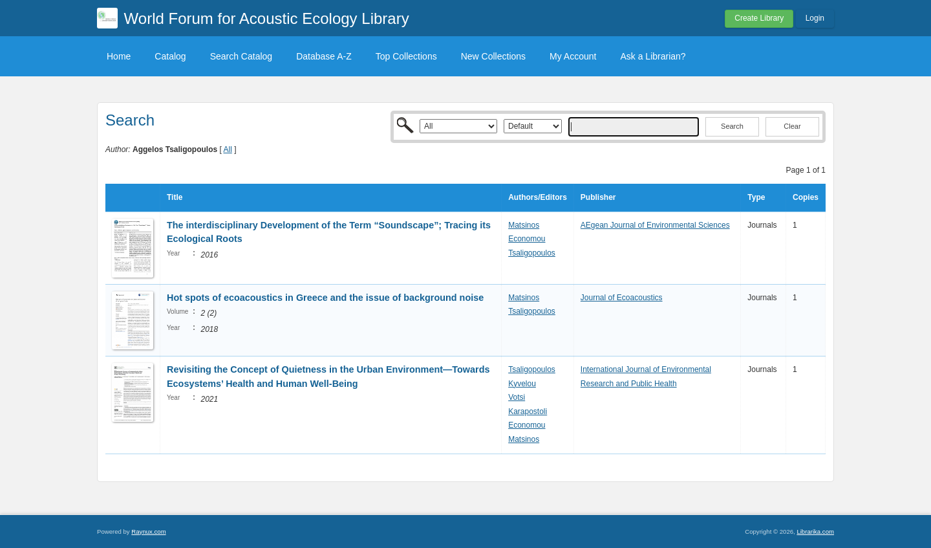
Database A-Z (324, 56)
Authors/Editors (537, 197)
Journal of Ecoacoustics (622, 297)
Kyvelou (522, 383)
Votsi (516, 397)
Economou (526, 238)
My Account (573, 56)
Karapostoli (527, 411)
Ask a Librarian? (652, 56)
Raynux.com (148, 531)
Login (815, 18)
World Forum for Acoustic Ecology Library (266, 18)
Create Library (759, 18)
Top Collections (406, 56)
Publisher (598, 197)
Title (174, 197)
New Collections (493, 56)
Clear (792, 126)
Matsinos (523, 225)
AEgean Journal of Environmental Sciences (655, 225)
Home (119, 56)
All (228, 149)
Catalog (170, 56)
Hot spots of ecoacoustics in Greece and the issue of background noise (325, 297)
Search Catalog (241, 56)
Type (756, 197)
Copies (806, 197)
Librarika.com (815, 531)
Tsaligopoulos (531, 253)
